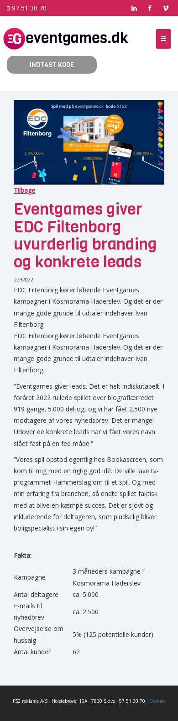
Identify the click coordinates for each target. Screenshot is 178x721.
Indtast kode (52, 64)
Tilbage (24, 190)
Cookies (157, 701)
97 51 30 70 (27, 8)
